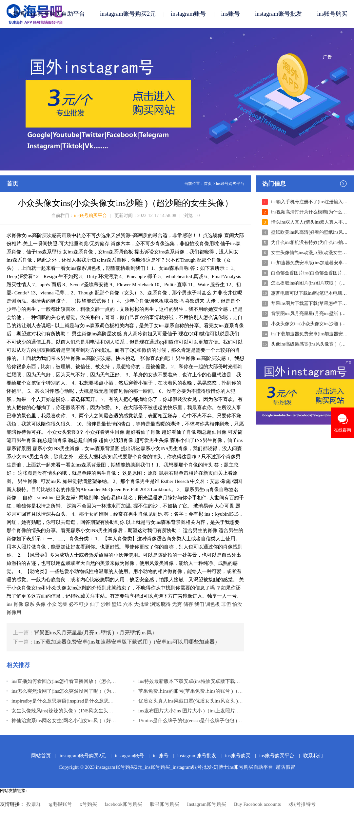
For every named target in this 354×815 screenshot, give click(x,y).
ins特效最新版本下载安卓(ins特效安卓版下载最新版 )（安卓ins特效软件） (218, 681)
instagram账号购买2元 (128, 13)
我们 (199, 604)
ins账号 (230, 13)
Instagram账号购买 (206, 804)
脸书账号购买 (164, 804)
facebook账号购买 (123, 804)
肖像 (18, 604)
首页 (208, 183)
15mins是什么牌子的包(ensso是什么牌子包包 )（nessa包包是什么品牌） (215, 720)
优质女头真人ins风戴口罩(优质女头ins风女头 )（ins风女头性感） (208, 701)
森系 (29, 604)
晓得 (166, 604)
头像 (41, 604)
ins (9, 604)
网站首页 (41, 755)
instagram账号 (188, 13)
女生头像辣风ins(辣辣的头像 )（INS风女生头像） (64, 710)
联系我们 (313, 755)
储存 (188, 604)
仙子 (95, 604)
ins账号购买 (332, 13)
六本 (128, 604)
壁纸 (117, 604)
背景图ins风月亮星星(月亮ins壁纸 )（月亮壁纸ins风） (95, 632)
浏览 (155, 604)
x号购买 (88, 804)
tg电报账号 (60, 804)
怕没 (237, 604)
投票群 (33, 804)
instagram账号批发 (278, 13)
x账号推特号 (302, 804)
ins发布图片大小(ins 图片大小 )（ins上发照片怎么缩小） (199, 710)
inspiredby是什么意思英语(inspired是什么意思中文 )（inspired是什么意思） (91, 701)
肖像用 (14, 612)
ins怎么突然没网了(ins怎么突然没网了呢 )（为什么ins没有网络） (81, 691)
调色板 (212, 604)
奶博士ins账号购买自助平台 (49, 13)
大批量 (141, 604)
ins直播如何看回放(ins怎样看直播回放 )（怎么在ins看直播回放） (81, 681)
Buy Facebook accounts (257, 804)
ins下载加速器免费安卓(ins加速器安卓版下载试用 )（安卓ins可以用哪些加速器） (127, 642)
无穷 (177, 604)
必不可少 (78, 604)
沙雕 (106, 604)
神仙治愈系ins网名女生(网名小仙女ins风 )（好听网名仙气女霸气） (83, 720)
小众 (52, 604)
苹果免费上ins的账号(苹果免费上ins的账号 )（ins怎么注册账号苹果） (213, 691)
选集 (63, 604)
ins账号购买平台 (230, 183)
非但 (226, 604)
